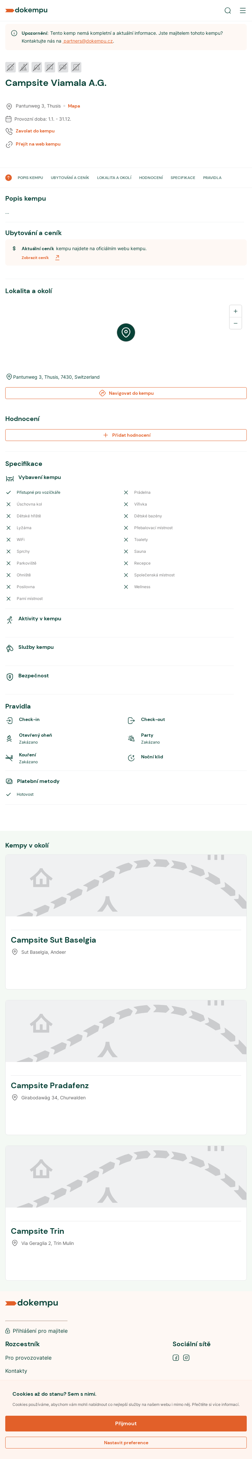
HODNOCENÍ (151, 177)
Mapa (71, 106)
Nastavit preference (126, 1443)
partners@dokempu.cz (87, 41)
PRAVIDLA (212, 177)
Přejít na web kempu (38, 144)
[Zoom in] (236, 311)
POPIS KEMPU (30, 177)
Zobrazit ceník (41, 257)
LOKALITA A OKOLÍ (114, 177)
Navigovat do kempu (126, 393)
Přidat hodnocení (126, 435)
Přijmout (126, 1423)
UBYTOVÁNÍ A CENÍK (70, 177)
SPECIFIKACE (183, 177)
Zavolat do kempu (35, 131)
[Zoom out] (236, 323)
